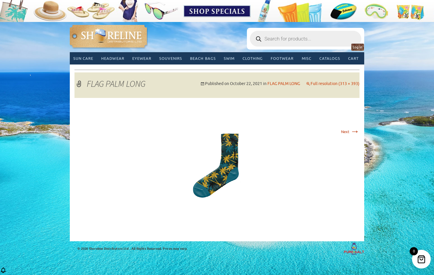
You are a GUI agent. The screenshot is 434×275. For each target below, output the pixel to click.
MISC (306, 58)
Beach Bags (203, 58)
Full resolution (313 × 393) (335, 83)
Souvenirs (170, 58)
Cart (353, 58)
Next (350, 131)
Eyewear (141, 58)
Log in (357, 47)
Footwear (282, 58)
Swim (229, 58)
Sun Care (83, 58)
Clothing (253, 58)
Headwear (112, 58)
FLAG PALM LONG (283, 83)
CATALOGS (329, 58)
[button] (3, 272)
